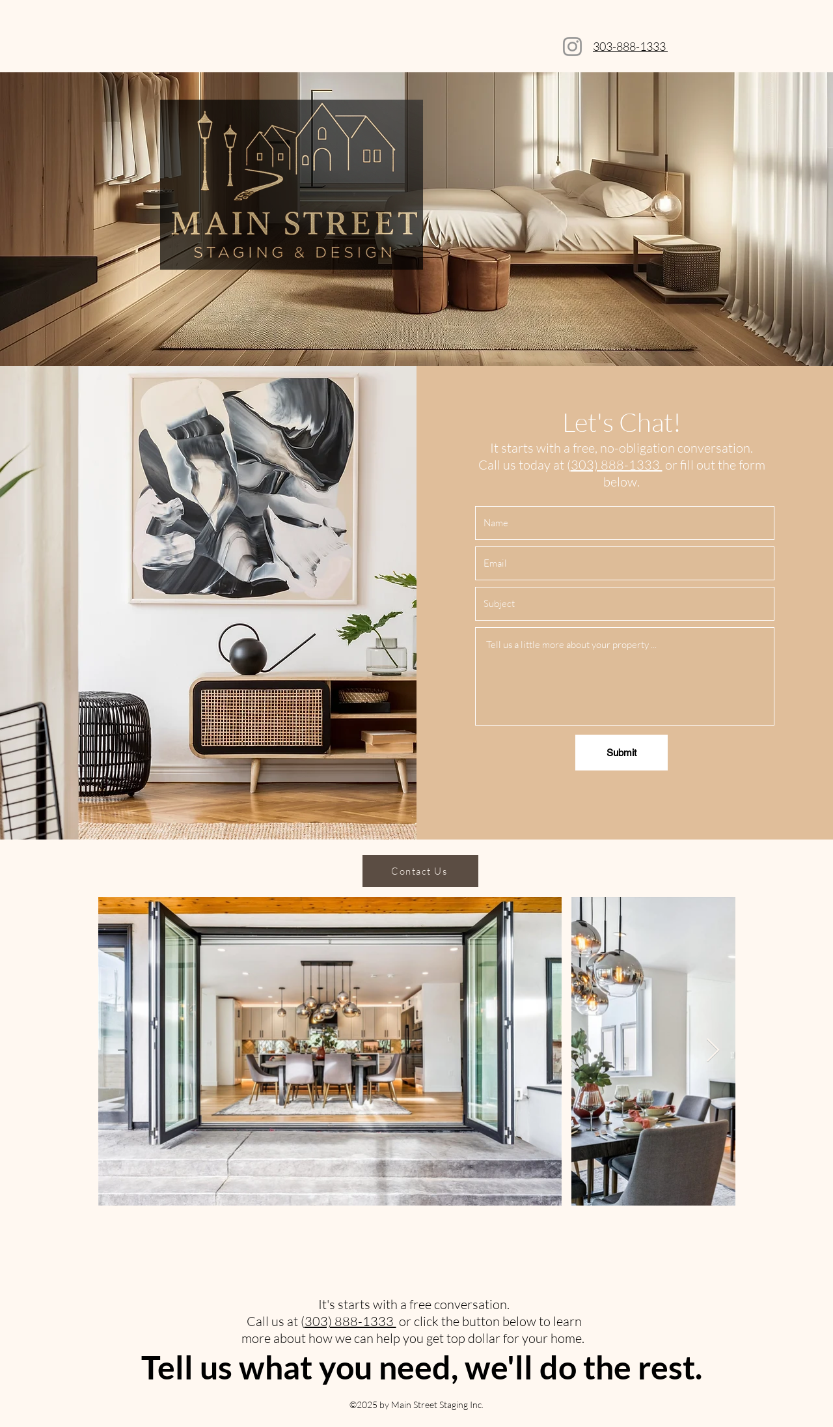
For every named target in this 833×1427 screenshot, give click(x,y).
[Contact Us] (420, 871)
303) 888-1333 (616, 465)
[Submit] (621, 752)
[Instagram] (572, 46)
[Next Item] (712, 1051)
